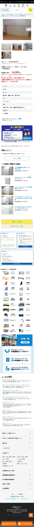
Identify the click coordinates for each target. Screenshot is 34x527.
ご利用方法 (19, 461)
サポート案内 (5, 459)
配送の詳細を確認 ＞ (25, 246)
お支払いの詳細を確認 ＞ (17, 263)
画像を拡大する (28, 42)
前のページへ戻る (17, 221)
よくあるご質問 (21, 459)
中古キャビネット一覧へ (17, 226)
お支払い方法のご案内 (22, 456)
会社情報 (4, 463)
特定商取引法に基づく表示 (17, 496)
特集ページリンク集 (22, 463)
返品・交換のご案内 (7, 461)
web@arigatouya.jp (17, 512)
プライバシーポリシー (11, 498)
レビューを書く (17, 158)
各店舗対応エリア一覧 (7, 466)
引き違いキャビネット (8, 120)
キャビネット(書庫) (16, 118)
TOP (13, 494)
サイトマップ (24, 498)
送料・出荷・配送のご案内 (8, 456)
